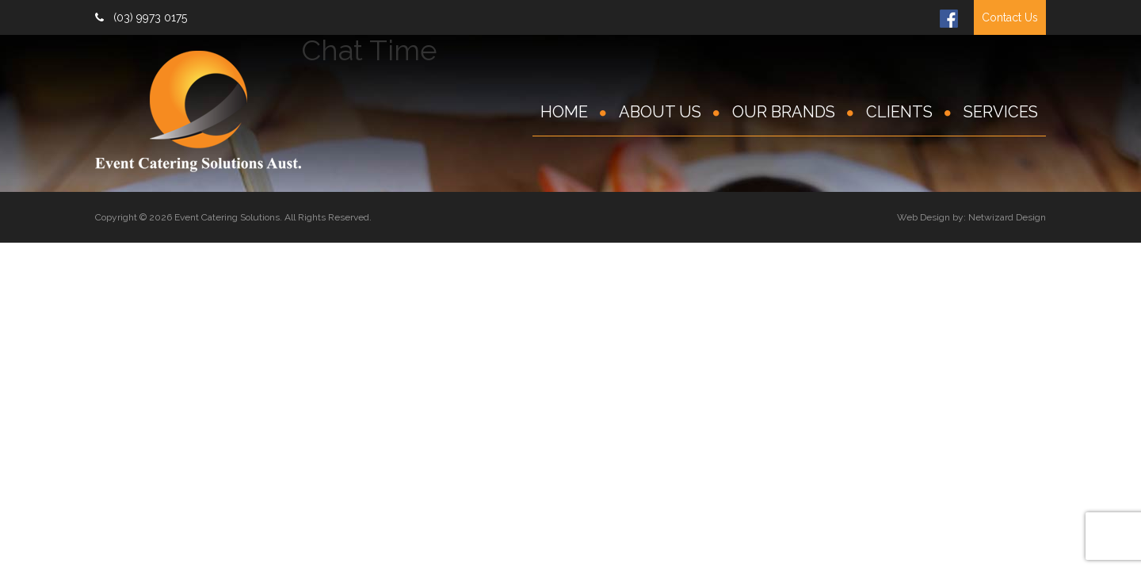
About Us (660, 111)
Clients (899, 111)
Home (564, 111)
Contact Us (1010, 17)
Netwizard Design (1007, 217)
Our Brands (783, 111)
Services (1001, 111)
